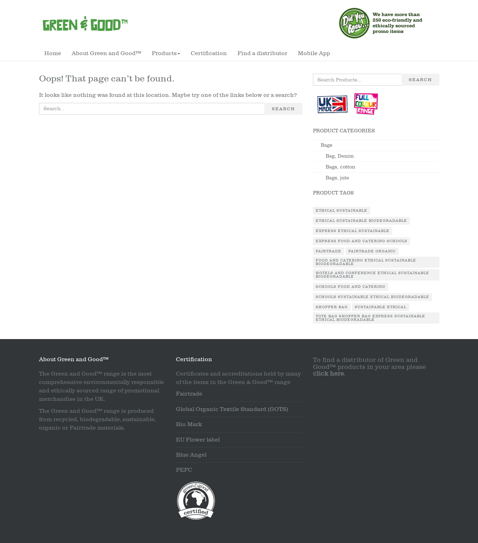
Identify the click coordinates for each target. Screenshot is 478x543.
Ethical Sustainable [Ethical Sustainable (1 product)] (341, 210)
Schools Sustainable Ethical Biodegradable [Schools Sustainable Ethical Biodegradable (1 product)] (372, 297)
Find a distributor (262, 53)
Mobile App (314, 53)
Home (52, 53)
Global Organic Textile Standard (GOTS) (232, 409)
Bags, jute (337, 178)
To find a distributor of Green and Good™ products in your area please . (369, 367)
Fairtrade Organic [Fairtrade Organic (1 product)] (372, 251)
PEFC (184, 470)
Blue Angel (191, 455)
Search (283, 108)
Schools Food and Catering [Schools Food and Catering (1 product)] (350, 287)
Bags (326, 145)
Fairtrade (189, 394)
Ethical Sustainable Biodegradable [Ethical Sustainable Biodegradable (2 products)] (361, 221)
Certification (209, 53)
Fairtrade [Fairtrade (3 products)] (328, 251)
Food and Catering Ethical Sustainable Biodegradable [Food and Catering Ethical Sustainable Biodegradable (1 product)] (366, 262)
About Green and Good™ (106, 53)
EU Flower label (198, 440)
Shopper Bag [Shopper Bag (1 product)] (332, 307)
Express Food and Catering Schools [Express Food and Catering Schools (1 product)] (361, 241)
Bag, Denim (340, 156)
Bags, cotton (340, 167)
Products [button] (166, 53)
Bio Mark (189, 424)
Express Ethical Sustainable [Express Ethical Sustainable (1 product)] (352, 231)
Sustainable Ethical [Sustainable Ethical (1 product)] (380, 307)
